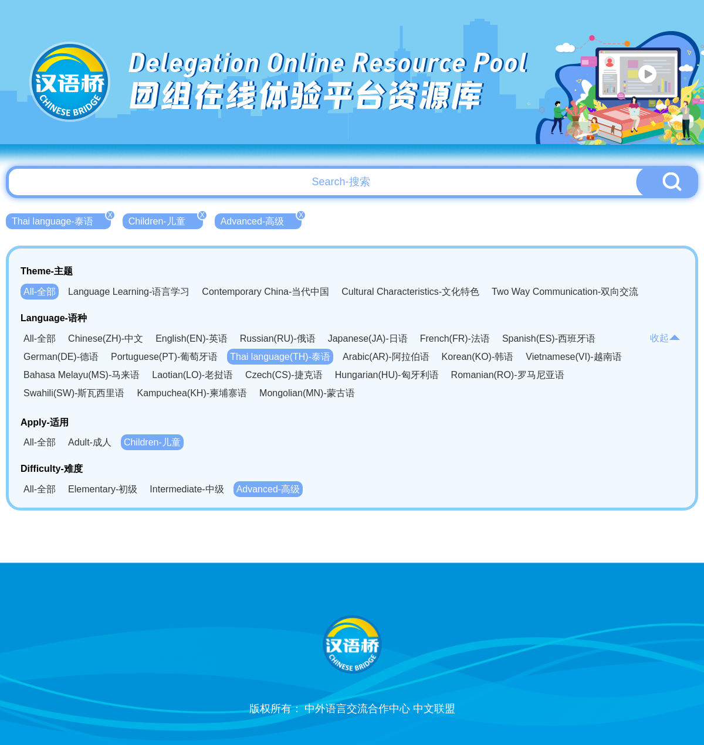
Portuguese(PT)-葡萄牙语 (164, 357)
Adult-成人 (89, 442)
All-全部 (39, 292)
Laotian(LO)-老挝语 (192, 375)
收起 (665, 338)
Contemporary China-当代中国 (265, 292)
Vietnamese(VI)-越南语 (573, 357)
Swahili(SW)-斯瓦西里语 (73, 393)
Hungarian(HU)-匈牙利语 (387, 375)
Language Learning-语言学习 (128, 292)
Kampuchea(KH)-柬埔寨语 (192, 393)
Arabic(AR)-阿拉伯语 (386, 357)
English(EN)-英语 (191, 338)
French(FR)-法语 (455, 338)
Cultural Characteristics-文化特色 (410, 292)
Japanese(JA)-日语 (368, 338)
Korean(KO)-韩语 (478, 357)
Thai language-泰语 (61, 219)
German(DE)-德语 (61, 357)
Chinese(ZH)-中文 (105, 338)
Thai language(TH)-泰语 (280, 357)
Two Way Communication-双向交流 (565, 292)
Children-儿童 (165, 219)
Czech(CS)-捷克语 (284, 375)
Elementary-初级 (102, 489)
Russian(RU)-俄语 (278, 338)
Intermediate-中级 (187, 489)
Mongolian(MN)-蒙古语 (307, 393)
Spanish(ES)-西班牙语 (548, 338)
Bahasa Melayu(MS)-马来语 (81, 375)
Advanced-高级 (261, 219)
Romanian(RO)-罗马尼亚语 (507, 375)
